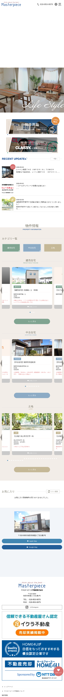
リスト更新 (54, 491)
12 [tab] (28, 458)
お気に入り (32, 306)
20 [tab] (43, 458)
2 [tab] (27, 386)
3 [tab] (33, 312)
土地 (53, 248)
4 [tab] (13, 460)
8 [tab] (38, 386)
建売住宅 (11, 248)
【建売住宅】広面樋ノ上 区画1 (26, 290)
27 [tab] (56, 458)
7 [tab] (36, 386)
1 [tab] (30, 312)
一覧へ (55, 159)
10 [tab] (24, 458)
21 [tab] (45, 458)
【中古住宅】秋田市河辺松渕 (24, 362)
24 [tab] (50, 458)
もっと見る (32, 395)
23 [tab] (48, 458)
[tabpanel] (32, 288)
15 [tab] (33, 458)
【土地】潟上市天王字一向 (24, 436)
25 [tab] (52, 458)
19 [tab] (41, 458)
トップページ (8, 686)
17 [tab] (37, 458)
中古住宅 (32, 248)
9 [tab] (22, 460)
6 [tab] (34, 386)
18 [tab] (39, 458)
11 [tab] (26, 458)
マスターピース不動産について (14, 691)
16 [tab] (35, 458)
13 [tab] (30, 458)
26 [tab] (54, 458)
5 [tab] (15, 460)
